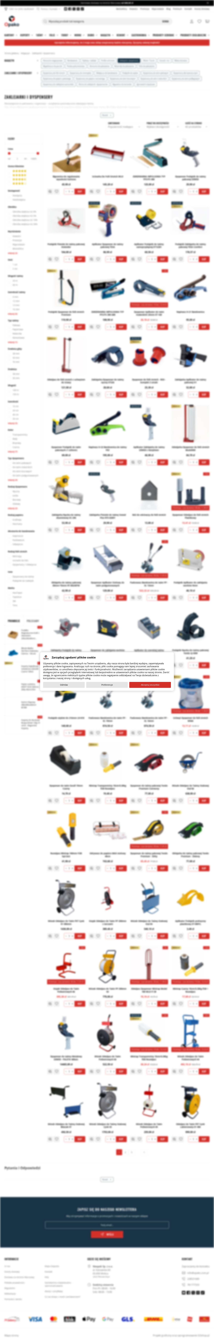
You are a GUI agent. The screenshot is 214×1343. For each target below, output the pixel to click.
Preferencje (107, 684)
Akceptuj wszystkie (150, 684)
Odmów (64, 684)
